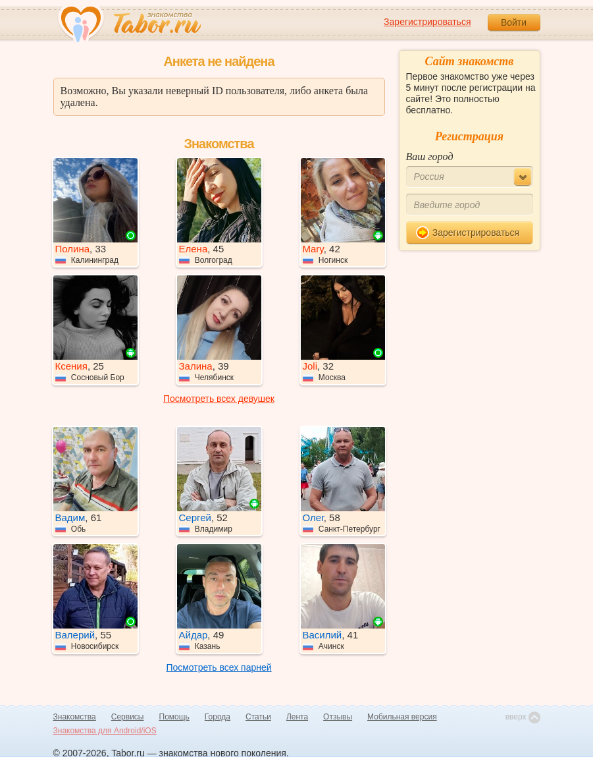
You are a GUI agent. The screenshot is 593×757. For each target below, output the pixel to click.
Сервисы (127, 716)
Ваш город (429, 156)
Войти (514, 22)
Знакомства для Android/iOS (105, 730)
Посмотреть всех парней (218, 667)
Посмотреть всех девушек (218, 398)
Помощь (174, 716)
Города (217, 716)
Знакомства (74, 716)
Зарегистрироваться (427, 21)
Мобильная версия (402, 716)
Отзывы (337, 716)
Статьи (258, 716)
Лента (297, 716)
